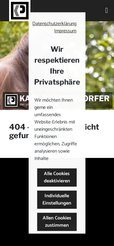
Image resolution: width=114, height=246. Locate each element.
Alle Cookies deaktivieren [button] (57, 177)
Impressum (65, 31)
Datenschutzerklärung (55, 24)
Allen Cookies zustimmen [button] (57, 222)
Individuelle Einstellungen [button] (57, 199)
